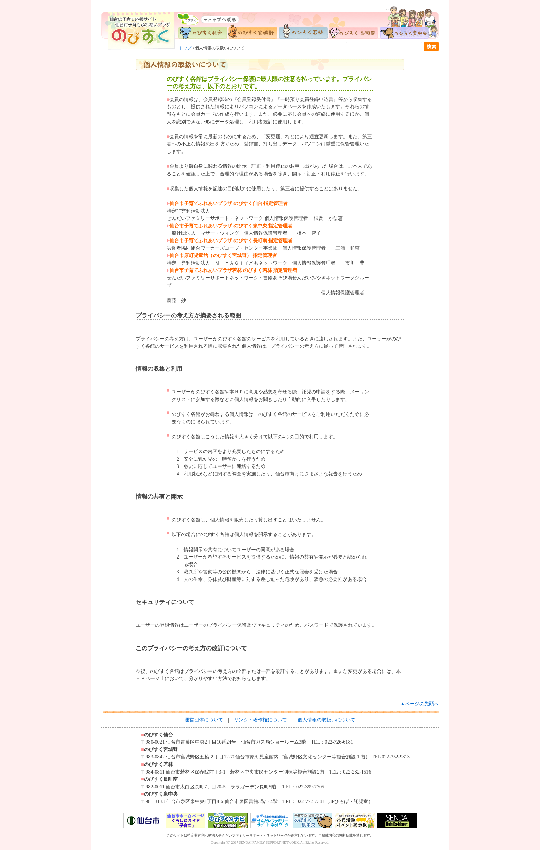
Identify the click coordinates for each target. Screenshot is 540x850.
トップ (185, 47)
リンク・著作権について (260, 720)
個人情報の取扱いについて (326, 720)
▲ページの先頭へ (419, 703)
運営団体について (204, 720)
